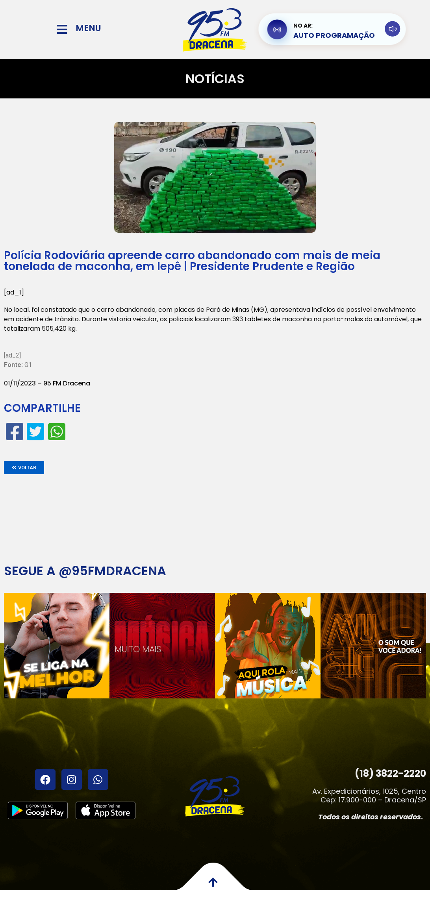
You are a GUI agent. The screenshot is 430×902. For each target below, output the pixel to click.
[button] (24, 467)
